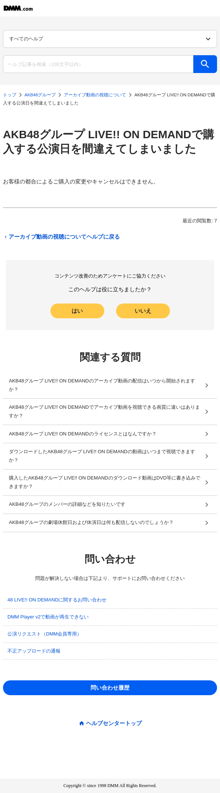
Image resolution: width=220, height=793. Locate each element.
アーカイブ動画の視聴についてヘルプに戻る (61, 237)
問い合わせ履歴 (110, 688)
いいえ (143, 311)
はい (77, 311)
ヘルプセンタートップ (114, 723)
